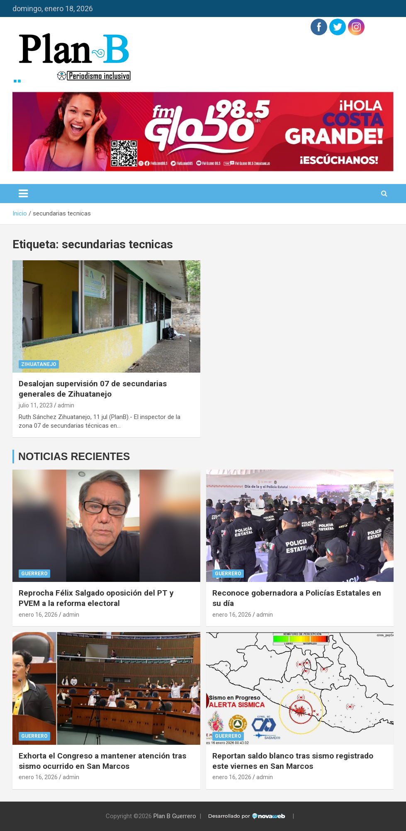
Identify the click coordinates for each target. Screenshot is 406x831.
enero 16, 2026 (38, 614)
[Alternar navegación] (23, 193)
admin (66, 405)
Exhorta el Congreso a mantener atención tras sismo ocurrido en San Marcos (102, 761)
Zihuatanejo (38, 364)
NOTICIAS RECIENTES (74, 456)
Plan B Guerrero (174, 816)
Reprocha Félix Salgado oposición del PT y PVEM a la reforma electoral (96, 598)
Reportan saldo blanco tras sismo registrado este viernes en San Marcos (292, 761)
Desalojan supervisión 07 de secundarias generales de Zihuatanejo (93, 389)
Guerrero (34, 574)
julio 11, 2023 (36, 405)
